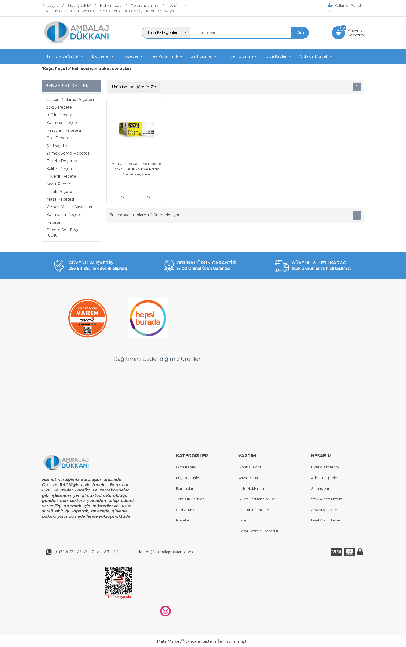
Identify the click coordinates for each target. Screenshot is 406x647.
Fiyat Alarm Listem (327, 520)
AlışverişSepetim (356, 33)
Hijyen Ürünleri (188, 478)
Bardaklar (184, 488)
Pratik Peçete (59, 191)
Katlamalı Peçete (62, 122)
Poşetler (183, 520)
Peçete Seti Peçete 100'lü (65, 232)
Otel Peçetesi (59, 137)
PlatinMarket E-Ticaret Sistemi (187, 641)
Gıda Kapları (186, 467)
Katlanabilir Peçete (64, 214)
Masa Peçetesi (60, 199)
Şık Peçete (56, 145)
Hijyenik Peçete (61, 176)
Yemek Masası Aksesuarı (69, 206)
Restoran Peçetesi (63, 130)
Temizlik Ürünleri (190, 499)
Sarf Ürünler (186, 510)
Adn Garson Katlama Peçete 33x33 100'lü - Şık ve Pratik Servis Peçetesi (136, 168)
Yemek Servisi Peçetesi (68, 153)
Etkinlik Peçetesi (61, 161)
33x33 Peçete (59, 107)
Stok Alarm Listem (327, 499)
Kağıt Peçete (58, 184)
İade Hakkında (251, 488)
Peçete (53, 222)
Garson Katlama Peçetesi (70, 99)
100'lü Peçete (59, 114)
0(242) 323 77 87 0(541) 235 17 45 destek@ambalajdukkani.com (123, 552)
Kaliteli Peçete (59, 168)
